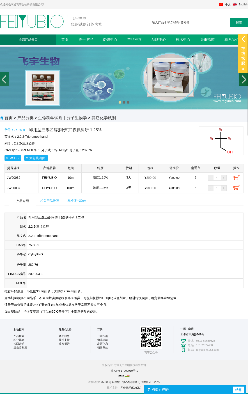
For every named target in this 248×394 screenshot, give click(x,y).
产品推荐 (134, 39)
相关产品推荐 (49, 200)
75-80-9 (105, 382)
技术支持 (64, 339)
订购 (100, 329)
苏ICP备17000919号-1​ (124, 370)
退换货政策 (20, 347)
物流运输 (102, 339)
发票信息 (102, 343)
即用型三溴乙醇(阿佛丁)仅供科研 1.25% (136, 382)
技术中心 (183, 39)
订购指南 (102, 336)
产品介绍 (22, 201)
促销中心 (110, 39)
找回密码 (19, 343)
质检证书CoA (76, 200)
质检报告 (64, 343)
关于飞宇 (85, 39)
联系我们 (232, 39)
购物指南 (19, 329)
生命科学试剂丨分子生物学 (62, 118)
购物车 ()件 (160, 389)
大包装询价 (37, 158)
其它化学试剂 (104, 118)
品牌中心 (159, 39)
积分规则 (19, 339)
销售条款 (102, 347)
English (243, 4)
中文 (228, 4)
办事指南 (207, 39)
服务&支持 (65, 329)
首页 (65, 39)
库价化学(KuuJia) (130, 387)
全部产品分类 (28, 39)
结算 (238, 390)
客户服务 (64, 336)
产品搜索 (19, 336)
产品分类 (25, 118)
